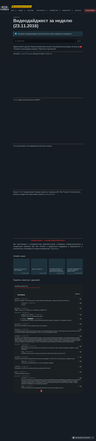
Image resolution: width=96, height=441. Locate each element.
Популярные (21, 295)
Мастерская (41, 10)
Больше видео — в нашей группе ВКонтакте (48, 240)
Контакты (78, 10)
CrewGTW (24, 54)
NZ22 (22, 351)
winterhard (24, 303)
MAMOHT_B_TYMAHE (27, 314)
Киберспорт (66, 10)
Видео (79, 41)
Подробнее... (55, 249)
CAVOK (21, 192)
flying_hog (17, 329)
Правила (77, 294)
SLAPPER (17, 336)
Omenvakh (17, 324)
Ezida (15, 146)
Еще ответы (17, 312)
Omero (15, 100)
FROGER (17, 299)
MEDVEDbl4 (24, 346)
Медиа (21, 10)
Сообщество (53, 10)
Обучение (30, 10)
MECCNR (17, 308)
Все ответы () (25, 312)
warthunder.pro (49, 194)
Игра (12, 10)
